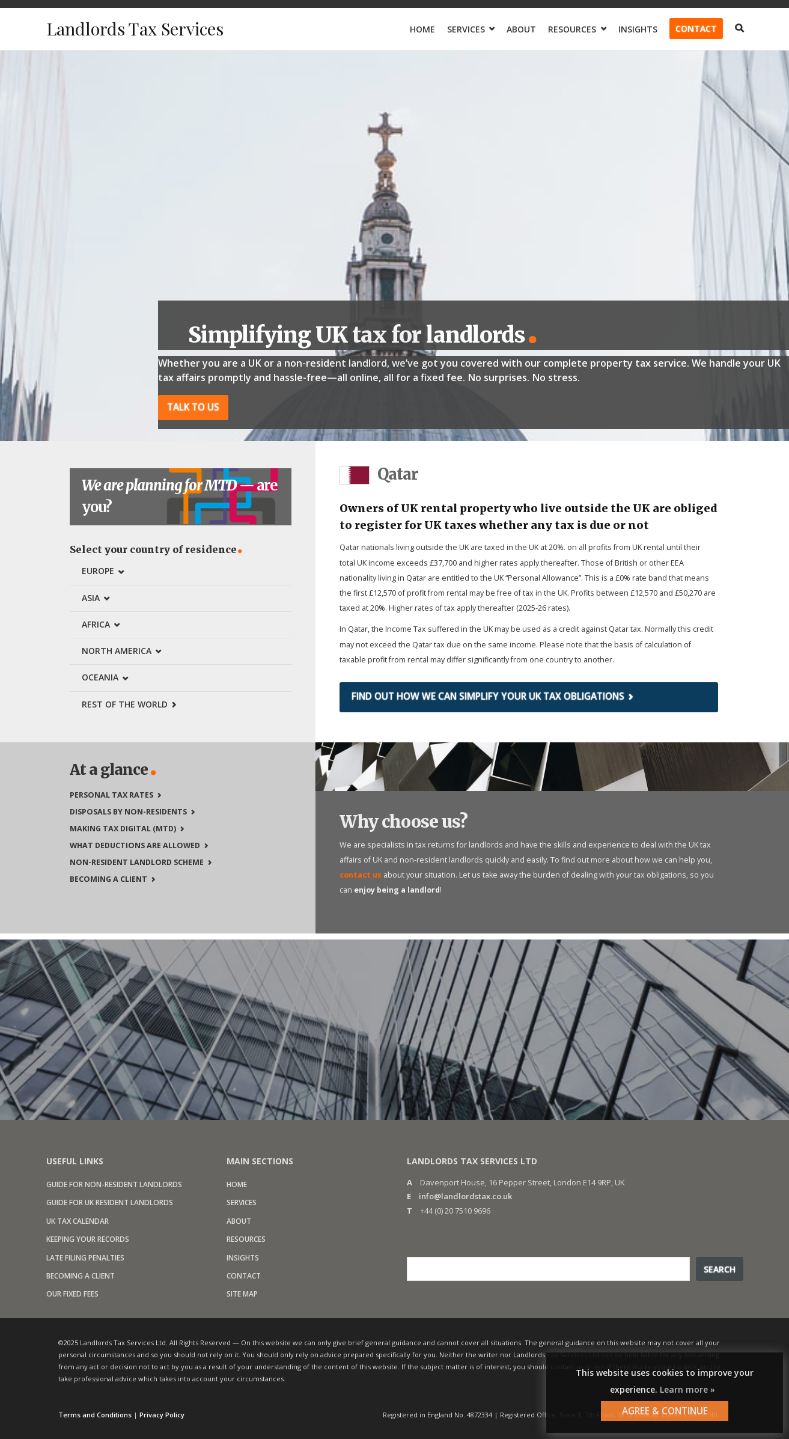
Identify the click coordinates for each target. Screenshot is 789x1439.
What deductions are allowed (135, 844)
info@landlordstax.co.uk (465, 1195)
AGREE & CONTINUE (665, 1411)
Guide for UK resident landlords (109, 1202)
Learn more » (687, 1389)
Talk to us (193, 407)
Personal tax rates (111, 794)
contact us (361, 874)
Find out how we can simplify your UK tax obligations (488, 696)
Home (422, 29)
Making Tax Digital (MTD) (123, 827)
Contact (696, 28)
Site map (242, 1293)
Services (466, 29)
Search (720, 1268)
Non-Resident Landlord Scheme (137, 861)
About (521, 29)
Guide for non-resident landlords (114, 1184)
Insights (637, 29)
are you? (181, 495)
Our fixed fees (72, 1293)
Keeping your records (87, 1238)
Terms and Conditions (95, 1414)
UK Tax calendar (77, 1220)
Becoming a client (108, 878)
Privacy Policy (161, 1414)
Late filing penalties (85, 1256)
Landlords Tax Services (138, 28)
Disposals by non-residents (128, 810)
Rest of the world (125, 703)
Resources (572, 29)
